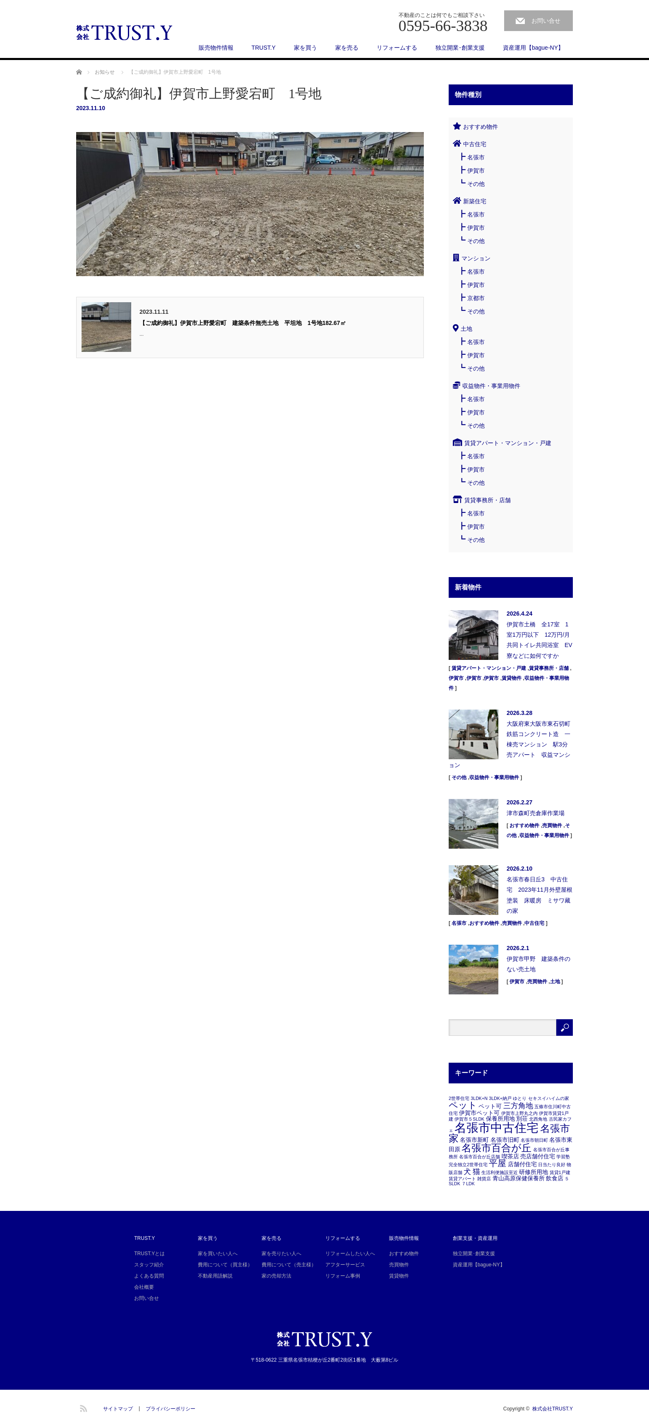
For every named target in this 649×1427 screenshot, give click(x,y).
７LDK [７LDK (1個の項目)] (468, 1183)
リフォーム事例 (342, 1275)
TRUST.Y (264, 47)
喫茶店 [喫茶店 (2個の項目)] (510, 1156)
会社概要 (144, 1287)
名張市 (476, 157)
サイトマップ (118, 1408)
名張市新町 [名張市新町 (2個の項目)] (474, 1139)
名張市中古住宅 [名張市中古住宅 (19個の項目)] (496, 1127)
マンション (476, 258)
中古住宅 (474, 144)
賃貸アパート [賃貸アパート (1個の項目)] (462, 1178)
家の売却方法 (276, 1275)
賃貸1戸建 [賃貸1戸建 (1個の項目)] (560, 1172)
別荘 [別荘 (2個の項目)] (522, 1118)
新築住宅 (474, 201)
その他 (476, 183)
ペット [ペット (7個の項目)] (463, 1105)
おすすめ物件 (480, 126)
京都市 (476, 298)
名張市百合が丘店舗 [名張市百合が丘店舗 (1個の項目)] (479, 1156)
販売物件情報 (216, 47)
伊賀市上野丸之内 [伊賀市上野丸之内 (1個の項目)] (519, 1113)
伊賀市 (476, 170)
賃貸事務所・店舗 (487, 500)
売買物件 (552, 825)
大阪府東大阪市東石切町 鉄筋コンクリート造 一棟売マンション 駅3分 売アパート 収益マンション (511, 744)
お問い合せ (545, 20)
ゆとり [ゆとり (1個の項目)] (519, 1098)
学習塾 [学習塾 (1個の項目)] (563, 1156)
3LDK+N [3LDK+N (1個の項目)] (479, 1098)
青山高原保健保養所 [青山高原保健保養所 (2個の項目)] (519, 1178)
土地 (466, 328)
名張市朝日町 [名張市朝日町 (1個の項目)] (534, 1140)
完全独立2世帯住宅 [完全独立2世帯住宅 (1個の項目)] (468, 1164)
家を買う (305, 47)
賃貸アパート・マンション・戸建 (507, 443)
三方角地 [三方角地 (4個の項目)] (518, 1106)
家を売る (346, 47)
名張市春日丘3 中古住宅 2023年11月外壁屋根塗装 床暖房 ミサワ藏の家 (539, 895)
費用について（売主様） (289, 1264)
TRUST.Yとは (149, 1253)
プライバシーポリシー (170, 1408)
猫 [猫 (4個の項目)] (476, 1171)
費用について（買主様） (225, 1264)
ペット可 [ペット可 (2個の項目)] (490, 1106)
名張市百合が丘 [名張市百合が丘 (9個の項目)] (496, 1148)
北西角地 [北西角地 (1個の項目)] (538, 1119)
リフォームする (397, 47)
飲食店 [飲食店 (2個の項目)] (554, 1178)
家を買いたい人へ (218, 1253)
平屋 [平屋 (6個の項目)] (497, 1163)
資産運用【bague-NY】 (533, 47)
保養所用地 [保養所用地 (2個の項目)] (500, 1118)
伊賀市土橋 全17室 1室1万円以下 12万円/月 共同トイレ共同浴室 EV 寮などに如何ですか (540, 640)
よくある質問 (149, 1275)
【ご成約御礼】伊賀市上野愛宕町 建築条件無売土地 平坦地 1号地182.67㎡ (242, 323)
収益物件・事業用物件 (491, 386)
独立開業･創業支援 (460, 47)
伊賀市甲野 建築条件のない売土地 (538, 963)
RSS (82, 1407)
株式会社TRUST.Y (552, 1409)
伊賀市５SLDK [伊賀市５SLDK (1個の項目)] (469, 1119)
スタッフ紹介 (149, 1264)
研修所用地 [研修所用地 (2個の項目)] (533, 1172)
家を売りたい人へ (281, 1253)
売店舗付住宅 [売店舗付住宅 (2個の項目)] (537, 1156)
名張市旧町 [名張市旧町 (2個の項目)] (504, 1139)
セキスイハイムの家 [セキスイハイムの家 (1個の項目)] (548, 1098)
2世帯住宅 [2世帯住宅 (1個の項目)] (459, 1098)
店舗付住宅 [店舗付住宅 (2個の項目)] (522, 1164)
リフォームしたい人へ (350, 1253)
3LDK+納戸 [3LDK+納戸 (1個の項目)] (500, 1098)
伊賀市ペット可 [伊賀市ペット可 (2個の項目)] (479, 1112)
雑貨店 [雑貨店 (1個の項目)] (484, 1178)
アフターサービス (345, 1264)
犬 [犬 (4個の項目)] (467, 1171)
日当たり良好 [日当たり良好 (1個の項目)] (551, 1164)
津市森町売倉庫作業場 (536, 813)
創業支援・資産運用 (475, 1238)
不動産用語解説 (215, 1275)
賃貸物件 (512, 678)
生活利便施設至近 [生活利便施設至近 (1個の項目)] (499, 1172)
